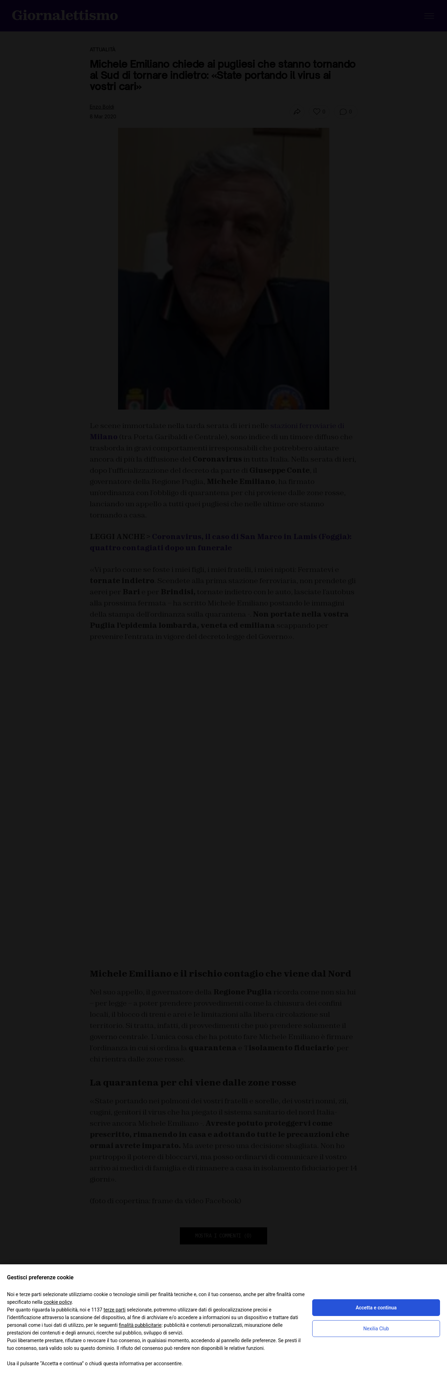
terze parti (114, 1310)
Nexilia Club (376, 1328)
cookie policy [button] (58, 1302)
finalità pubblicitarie (140, 1325)
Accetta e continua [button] (376, 1307)
